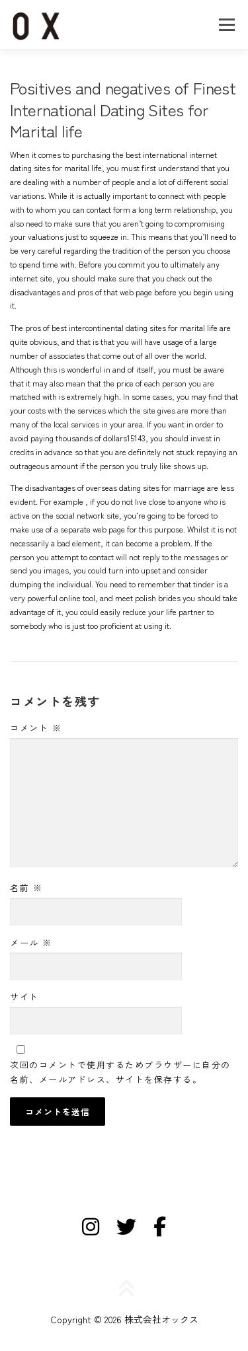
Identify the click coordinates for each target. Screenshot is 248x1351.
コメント (36, 727)
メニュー (226, 24)
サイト (24, 996)
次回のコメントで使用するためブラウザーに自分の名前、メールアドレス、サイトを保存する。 (120, 1071)
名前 (26, 887)
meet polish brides (148, 598)
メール (31, 942)
